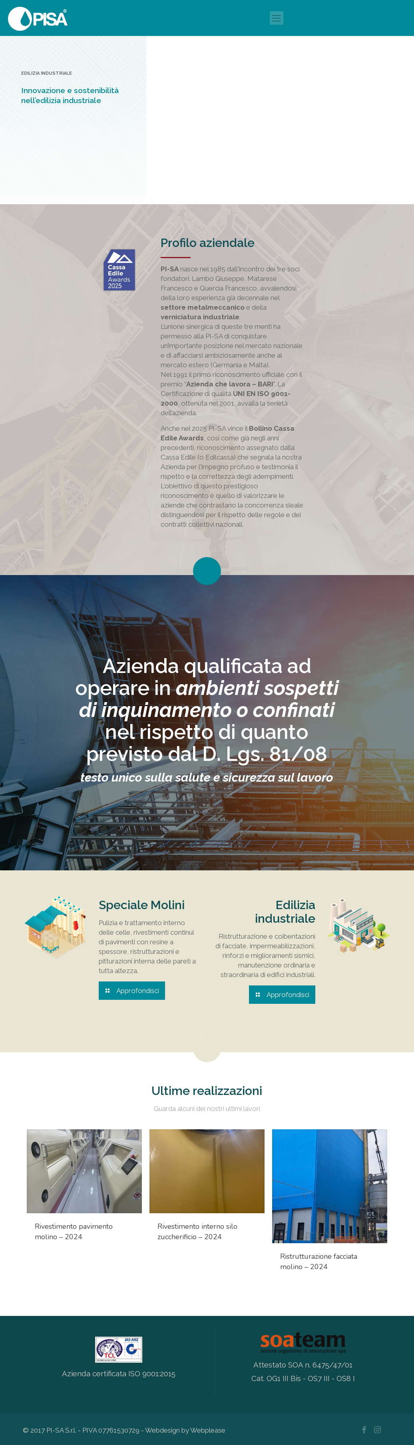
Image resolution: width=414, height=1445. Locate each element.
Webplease (207, 1429)
